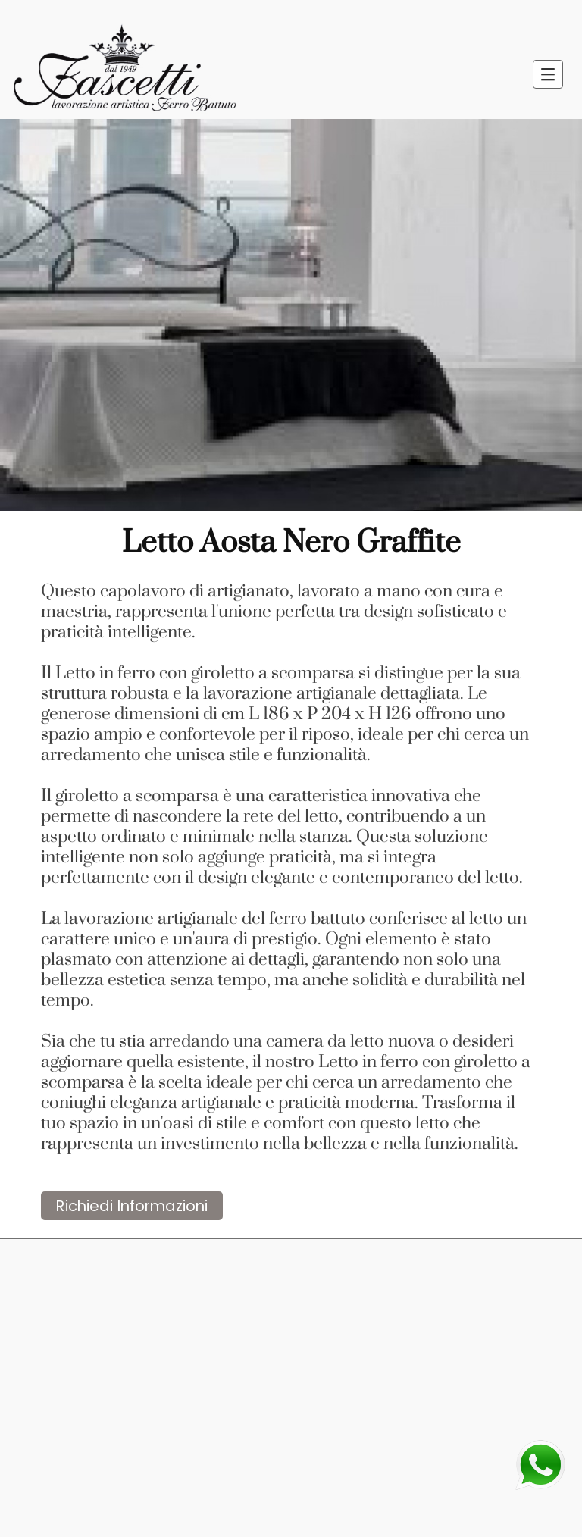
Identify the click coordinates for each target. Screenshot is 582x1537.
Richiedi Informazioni (132, 1205)
